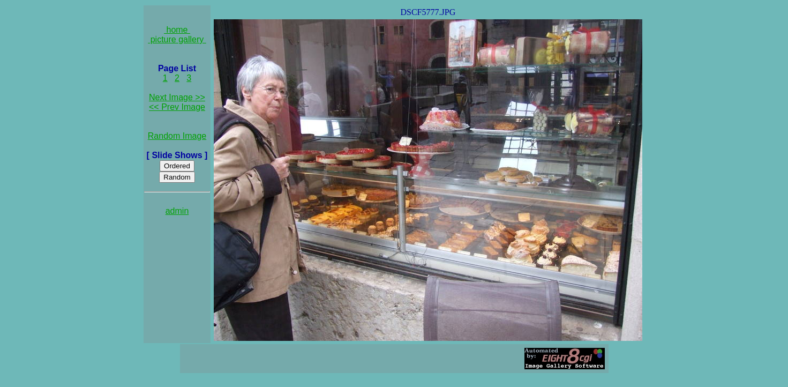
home (177, 29)
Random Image (177, 135)
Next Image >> (177, 97)
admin (177, 210)
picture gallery (177, 39)
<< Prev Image (177, 106)
